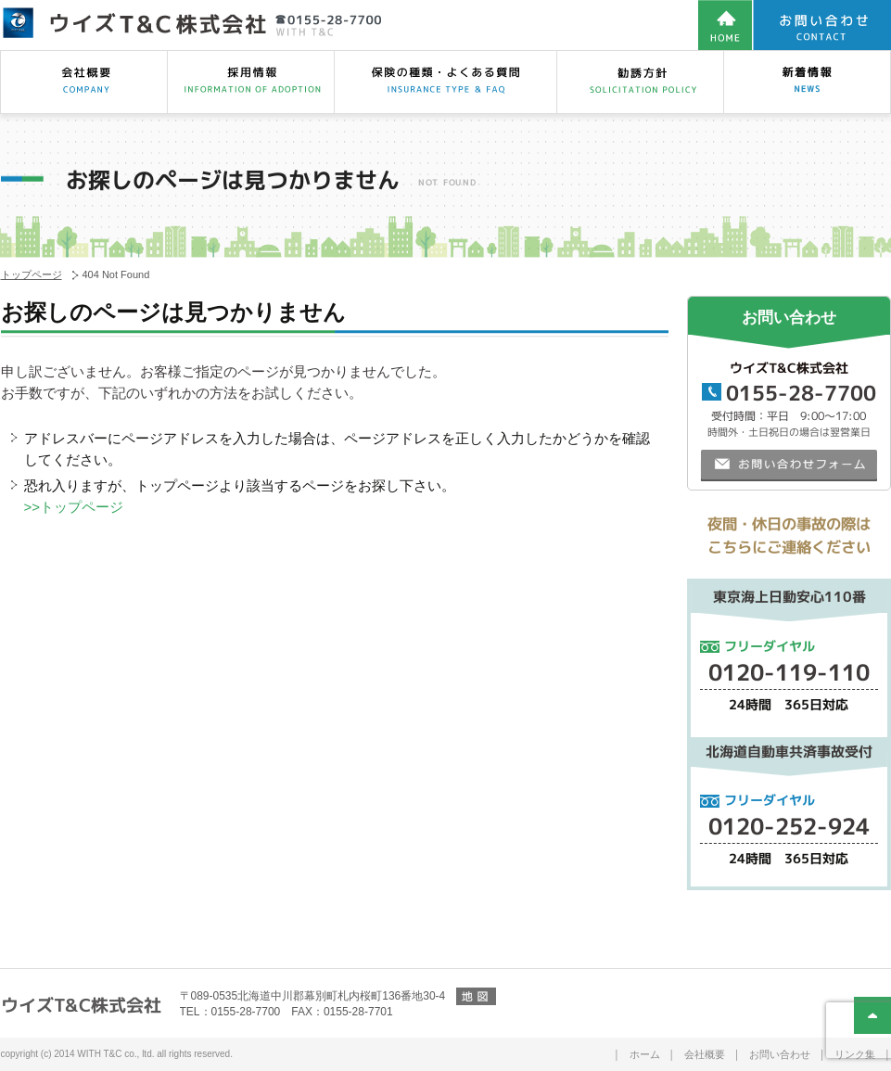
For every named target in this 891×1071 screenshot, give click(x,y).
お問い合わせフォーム (788, 464)
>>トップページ (74, 507)
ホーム (645, 1054)
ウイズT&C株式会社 (80, 1005)
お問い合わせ (779, 1054)
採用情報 (250, 82)
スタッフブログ (806, 82)
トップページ (31, 274)
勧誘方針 (639, 82)
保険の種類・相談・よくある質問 (445, 82)
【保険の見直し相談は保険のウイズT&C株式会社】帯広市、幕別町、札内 (191, 24)
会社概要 (83, 82)
